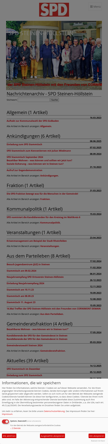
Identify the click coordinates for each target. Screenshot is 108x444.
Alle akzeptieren (96, 436)
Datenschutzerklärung (54, 411)
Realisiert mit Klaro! (98, 441)
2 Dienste (15, 428)
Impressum (7, 414)
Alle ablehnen (9, 436)
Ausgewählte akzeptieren (52, 436)
